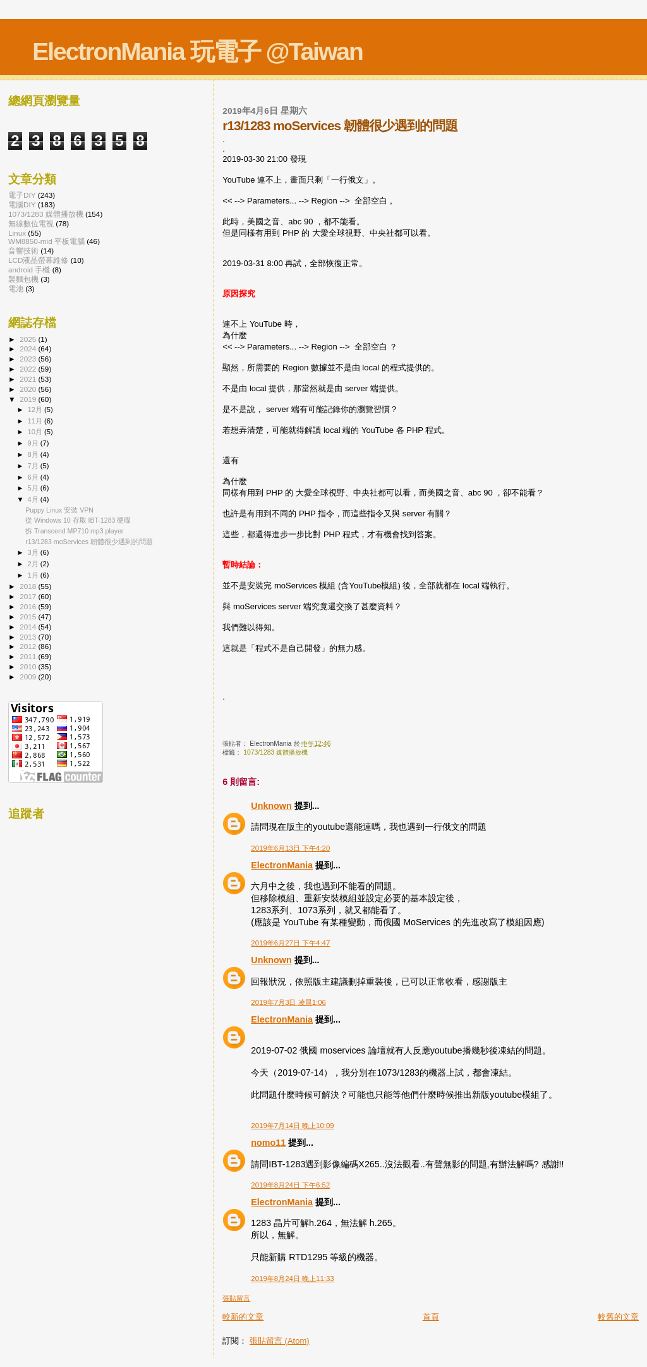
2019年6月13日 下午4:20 (290, 848)
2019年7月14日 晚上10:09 (292, 1125)
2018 (29, 586)
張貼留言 (236, 1298)
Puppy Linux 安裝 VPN (59, 510)
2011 (29, 656)
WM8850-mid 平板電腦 (46, 241)
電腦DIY (22, 204)
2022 (29, 369)
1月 (34, 575)
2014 (29, 627)
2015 (29, 616)
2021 (29, 379)
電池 (15, 288)
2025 (29, 339)
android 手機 (29, 269)
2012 (29, 646)
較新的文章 (242, 1316)
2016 (29, 606)
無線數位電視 (31, 223)
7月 (34, 466)
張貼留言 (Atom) (280, 1341)
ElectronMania (282, 865)
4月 (34, 499)
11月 (36, 421)
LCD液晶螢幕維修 (38, 260)
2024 (29, 348)
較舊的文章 (618, 1316)
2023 (29, 359)
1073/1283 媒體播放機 (275, 752)
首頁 (431, 1316)
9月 (34, 443)
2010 (29, 666)
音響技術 (23, 250)
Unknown (271, 806)
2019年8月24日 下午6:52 (290, 1185)
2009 (29, 676)
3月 (34, 552)
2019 (29, 399)
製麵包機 (23, 279)
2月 (34, 564)
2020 (29, 389)
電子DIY (22, 195)
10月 (36, 431)
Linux (17, 233)
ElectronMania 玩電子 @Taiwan (197, 51)
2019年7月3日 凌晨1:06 (288, 1002)
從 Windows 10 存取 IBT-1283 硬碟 (78, 520)
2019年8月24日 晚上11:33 (292, 1278)
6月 (34, 477)
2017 (29, 596)
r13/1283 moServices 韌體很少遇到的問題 (89, 541)
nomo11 (268, 1143)
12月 (36, 409)
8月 (34, 454)
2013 (29, 637)
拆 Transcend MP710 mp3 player (74, 531)
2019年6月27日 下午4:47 (290, 943)
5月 (34, 488)
